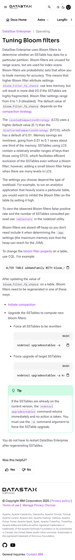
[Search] (49, 7)
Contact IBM (34, 554)
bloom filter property (37, 251)
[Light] (58, 7)
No (26, 470)
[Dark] (63, 7)
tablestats (24, 219)
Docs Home (16, 20)
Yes (10, 470)
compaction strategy (16, 111)
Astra (43, 20)
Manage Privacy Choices (39, 505)
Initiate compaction (21, 304)
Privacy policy (60, 501)
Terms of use (10, 505)
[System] (68, 7)
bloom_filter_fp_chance (20, 86)
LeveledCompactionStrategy (29, 120)
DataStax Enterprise (16, 31)
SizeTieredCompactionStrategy (25, 130)
